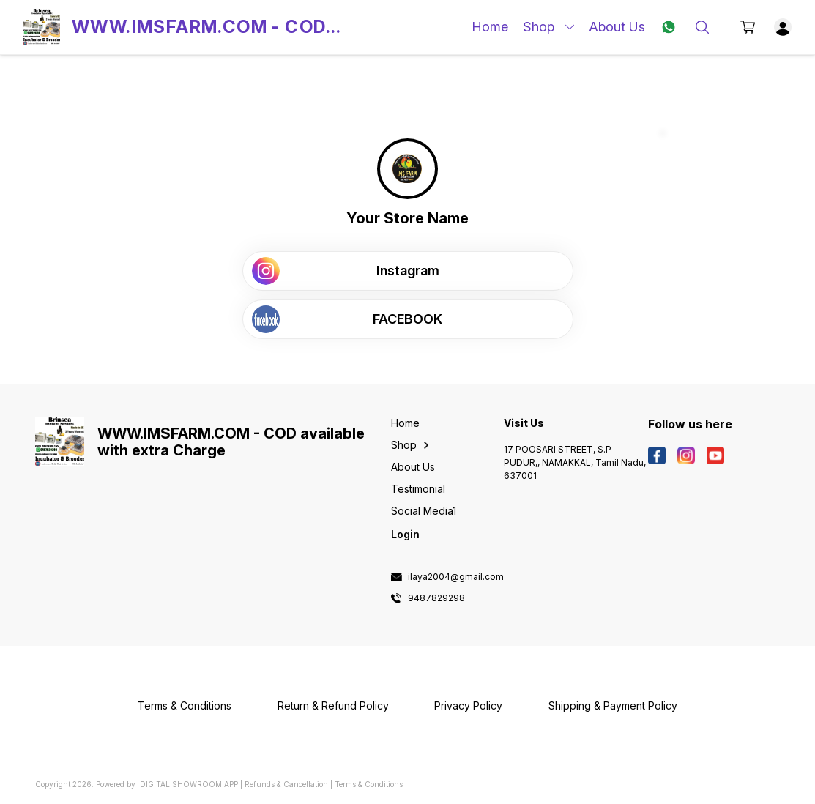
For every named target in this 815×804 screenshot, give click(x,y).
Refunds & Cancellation (286, 784)
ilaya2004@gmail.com (456, 577)
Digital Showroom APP (189, 784)
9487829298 (436, 598)
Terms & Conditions (369, 784)
